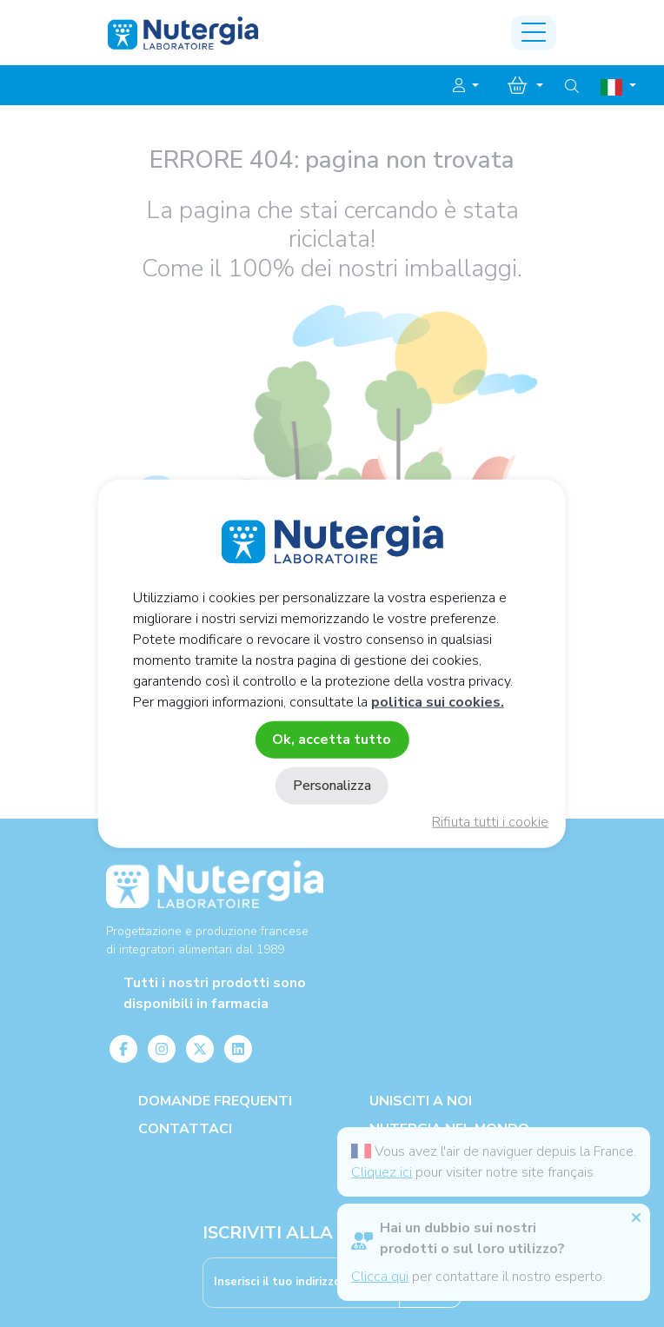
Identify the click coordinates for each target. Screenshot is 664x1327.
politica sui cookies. (437, 701)
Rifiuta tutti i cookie (490, 822)
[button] (466, 86)
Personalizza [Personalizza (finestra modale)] (332, 785)
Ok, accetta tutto (331, 738)
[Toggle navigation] (533, 33)
